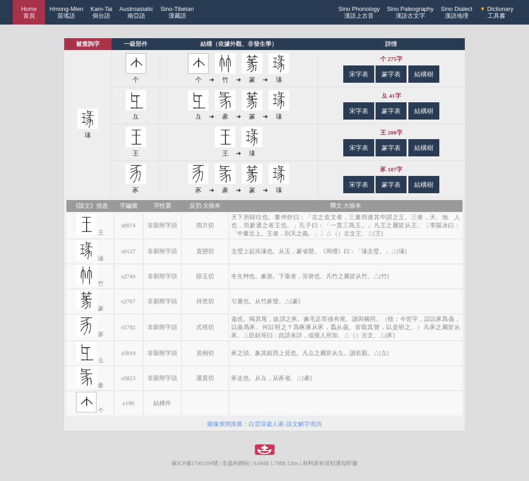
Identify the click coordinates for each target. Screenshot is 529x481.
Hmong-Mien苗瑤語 (66, 12)
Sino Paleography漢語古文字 (410, 12)
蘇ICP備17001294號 (195, 463)
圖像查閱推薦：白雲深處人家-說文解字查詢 (264, 424)
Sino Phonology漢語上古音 (359, 12)
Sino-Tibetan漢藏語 (176, 12)
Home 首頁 (29, 12)
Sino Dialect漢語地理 (456, 12)
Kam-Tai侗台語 (101, 12)
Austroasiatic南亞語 (136, 12)
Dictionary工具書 (496, 12)
